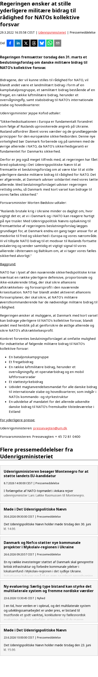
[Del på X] (26, 43)
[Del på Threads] (33, 43)
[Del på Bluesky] (41, 43)
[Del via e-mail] (57, 43)
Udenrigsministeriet (52, 32)
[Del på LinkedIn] (18, 43)
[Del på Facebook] (10, 43)
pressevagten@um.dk (50, 428)
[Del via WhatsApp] (49, 43)
